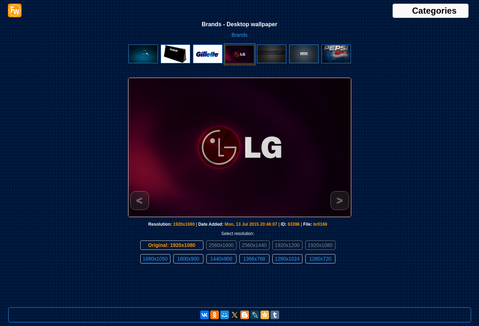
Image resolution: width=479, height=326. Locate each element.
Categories (434, 10)
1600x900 (188, 259)
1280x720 (320, 259)
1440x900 (221, 259)
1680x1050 (155, 259)
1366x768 (254, 259)
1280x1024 (287, 259)
